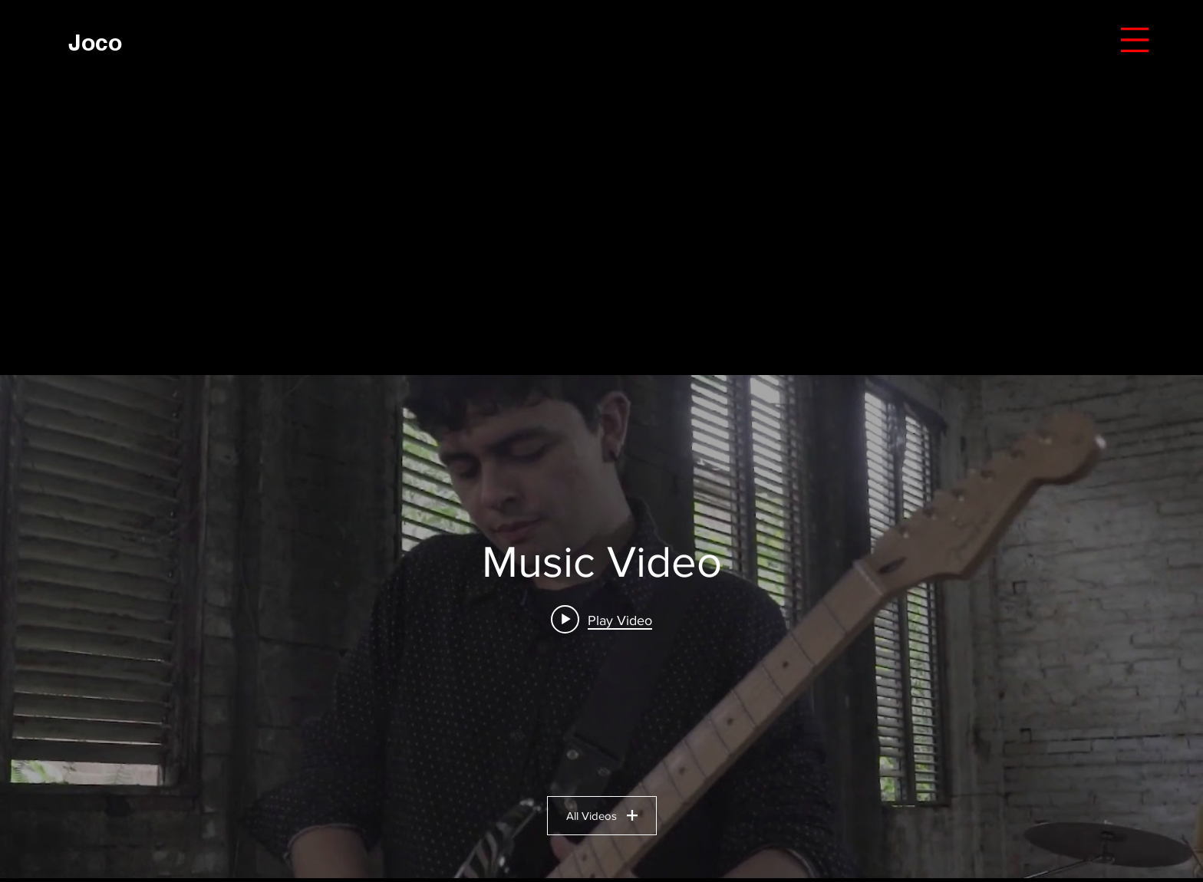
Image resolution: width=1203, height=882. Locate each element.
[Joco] (95, 42)
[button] (1135, 40)
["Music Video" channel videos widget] (601, 626)
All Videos (602, 815)
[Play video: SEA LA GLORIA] (601, 619)
